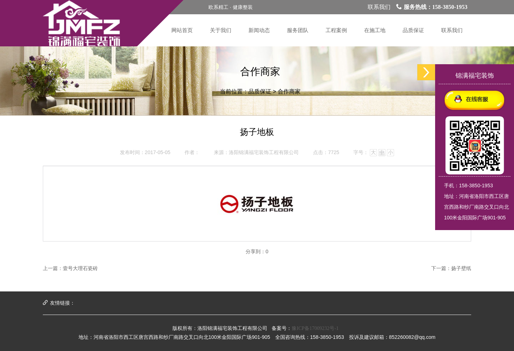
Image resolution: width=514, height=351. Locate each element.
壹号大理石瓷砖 (80, 268)
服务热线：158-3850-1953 (432, 7)
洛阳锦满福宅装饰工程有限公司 (264, 152)
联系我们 (379, 7)
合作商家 (289, 91)
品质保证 (259, 91)
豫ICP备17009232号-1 (315, 328)
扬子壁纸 (461, 268)
